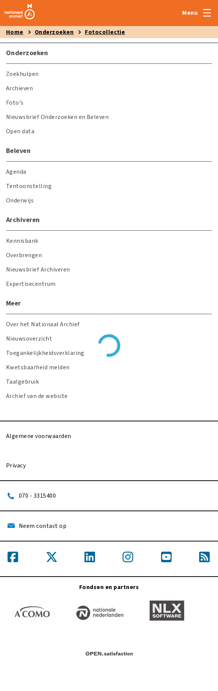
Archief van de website (37, 396)
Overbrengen (24, 255)
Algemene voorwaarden (38, 436)
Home (14, 32)
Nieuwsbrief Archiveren (38, 269)
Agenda (16, 172)
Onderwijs (20, 200)
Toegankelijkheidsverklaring (45, 353)
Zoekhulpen (22, 74)
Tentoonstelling (29, 186)
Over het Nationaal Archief (43, 324)
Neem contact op (42, 526)
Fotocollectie (105, 32)
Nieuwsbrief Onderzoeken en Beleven (57, 117)
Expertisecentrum (31, 284)
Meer (13, 303)
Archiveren (23, 220)
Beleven (18, 151)
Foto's (15, 103)
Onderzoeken (54, 32)
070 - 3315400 (37, 496)
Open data (20, 131)
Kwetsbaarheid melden (38, 367)
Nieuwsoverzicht (29, 339)
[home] (20, 19)
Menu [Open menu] (190, 13)
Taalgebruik (22, 382)
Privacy (16, 465)
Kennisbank (22, 241)
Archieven (19, 88)
